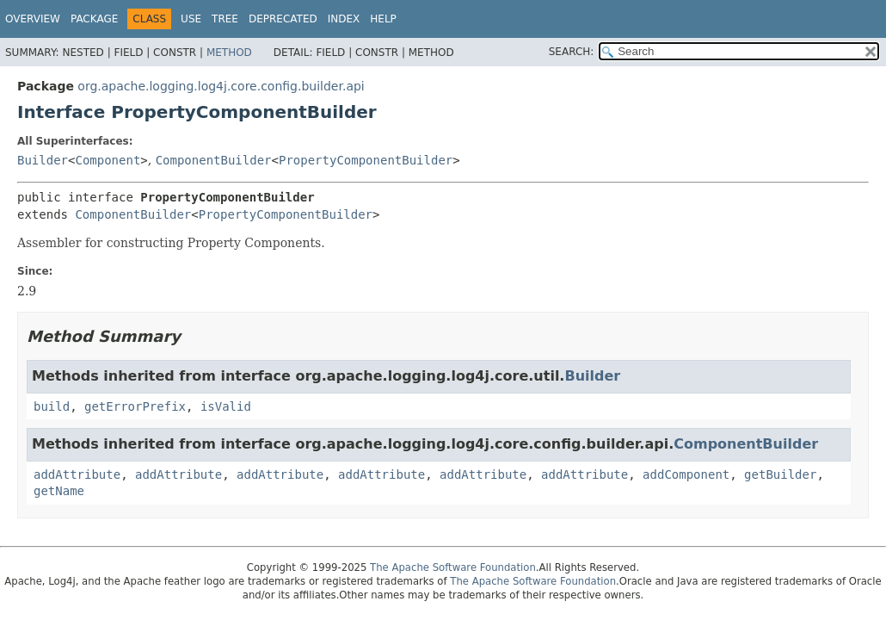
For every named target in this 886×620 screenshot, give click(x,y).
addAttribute (77, 474)
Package (94, 19)
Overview (32, 19)
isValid (225, 406)
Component (107, 160)
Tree (225, 19)
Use (191, 19)
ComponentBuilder (214, 160)
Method (229, 52)
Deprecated (283, 19)
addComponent (686, 474)
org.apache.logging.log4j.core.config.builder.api (220, 86)
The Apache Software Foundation (453, 567)
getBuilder (780, 474)
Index (344, 19)
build (52, 406)
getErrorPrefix (135, 406)
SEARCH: (571, 52)
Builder (42, 160)
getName (59, 491)
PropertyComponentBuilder (365, 160)
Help (383, 19)
